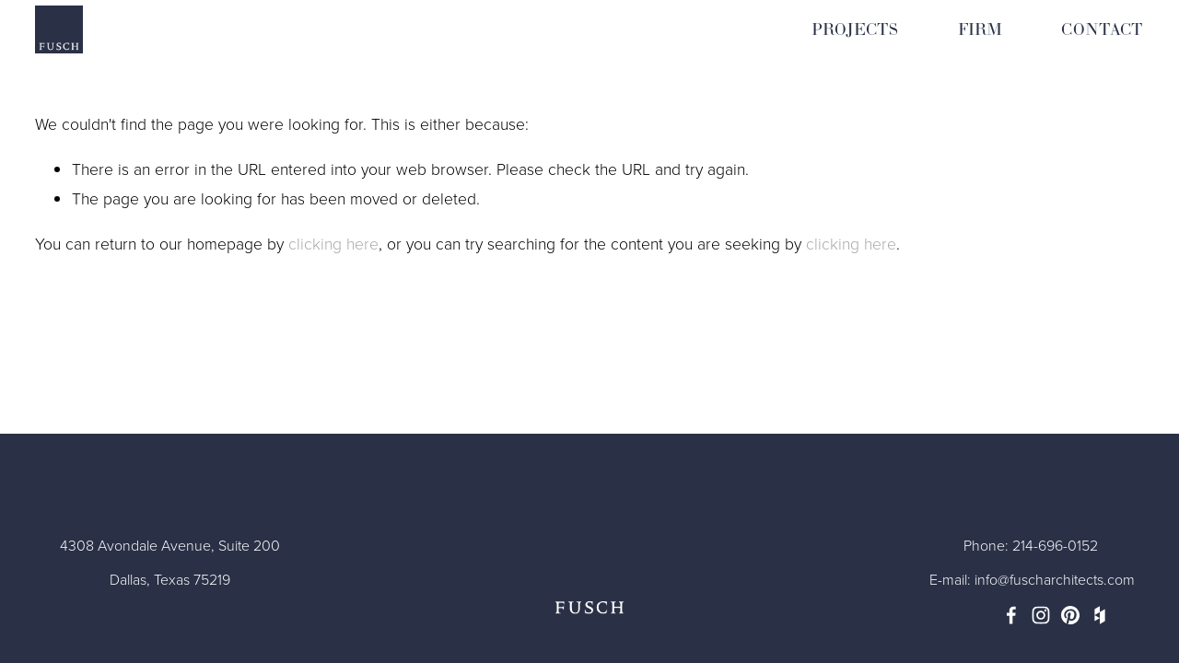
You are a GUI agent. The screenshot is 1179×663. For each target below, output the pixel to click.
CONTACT (1102, 30)
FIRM (980, 30)
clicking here (333, 243)
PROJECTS (854, 30)
